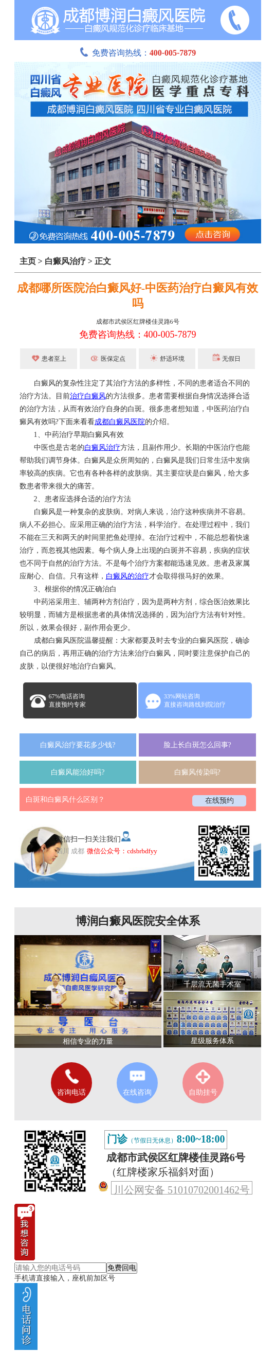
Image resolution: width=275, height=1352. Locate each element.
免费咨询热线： (137, 52)
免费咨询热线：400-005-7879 (137, 334)
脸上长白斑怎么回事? (197, 745)
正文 (103, 261)
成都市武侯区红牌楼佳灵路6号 (137, 321)
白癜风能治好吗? (77, 772)
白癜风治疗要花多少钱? (77, 745)
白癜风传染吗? (197, 772)
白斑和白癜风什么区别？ (65, 799)
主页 (28, 261)
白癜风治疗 (65, 261)
